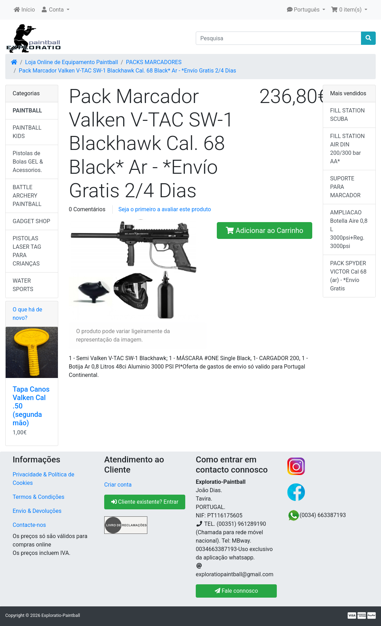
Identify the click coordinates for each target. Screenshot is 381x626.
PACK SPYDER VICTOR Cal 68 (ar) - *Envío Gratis (348, 276)
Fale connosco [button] (236, 590)
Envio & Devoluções (37, 511)
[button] (55, 10)
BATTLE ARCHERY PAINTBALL (27, 195)
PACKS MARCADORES (154, 62)
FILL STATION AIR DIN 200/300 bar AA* (347, 149)
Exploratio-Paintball (60, 615)
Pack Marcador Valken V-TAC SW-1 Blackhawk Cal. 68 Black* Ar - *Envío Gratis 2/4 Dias (127, 70)
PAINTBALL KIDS (27, 131)
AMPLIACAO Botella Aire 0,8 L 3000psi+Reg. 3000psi (348, 229)
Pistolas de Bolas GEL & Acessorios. (28, 161)
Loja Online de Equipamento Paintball (71, 62)
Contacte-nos (29, 525)
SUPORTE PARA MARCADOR (345, 187)
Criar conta (118, 484)
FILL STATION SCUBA (347, 114)
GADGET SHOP (31, 221)
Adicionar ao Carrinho (264, 230)
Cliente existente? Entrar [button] (145, 501)
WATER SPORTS (23, 285)
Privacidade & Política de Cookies (43, 478)
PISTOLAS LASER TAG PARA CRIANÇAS (27, 251)
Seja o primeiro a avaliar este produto (164, 209)
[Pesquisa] (278, 38)
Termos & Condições (39, 497)
